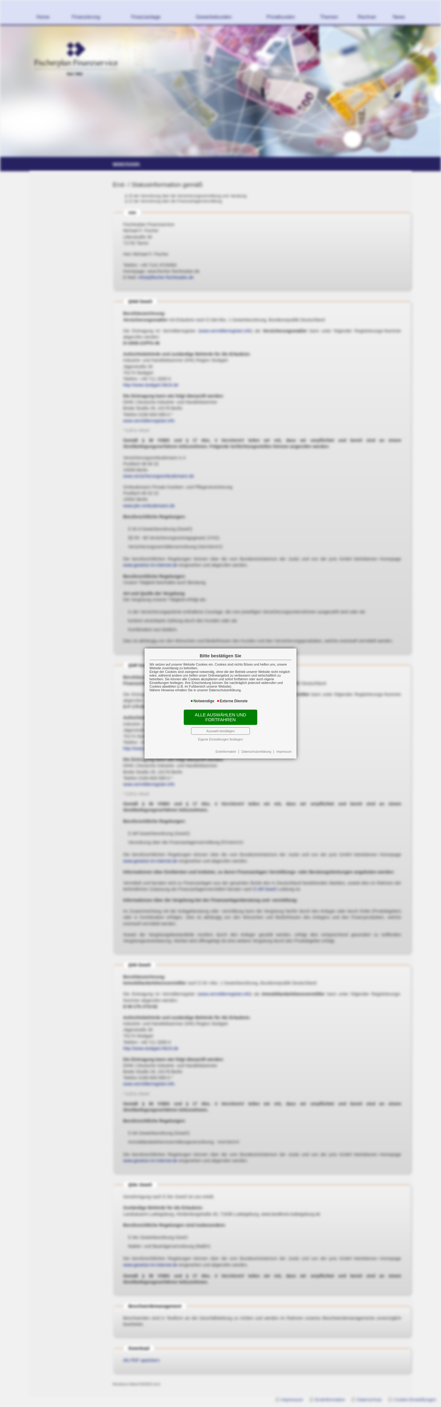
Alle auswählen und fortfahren (220, 717)
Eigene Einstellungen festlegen (220, 739)
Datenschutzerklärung (256, 751)
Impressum (284, 751)
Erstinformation (226, 751)
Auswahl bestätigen (220, 731)
